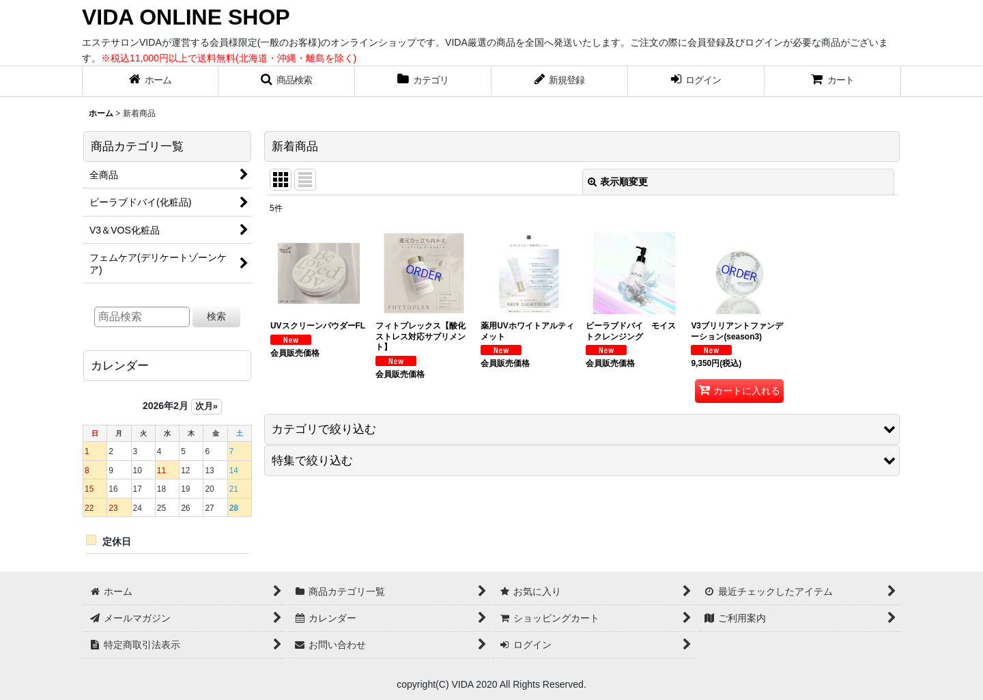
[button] (286, 81)
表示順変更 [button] (618, 181)
